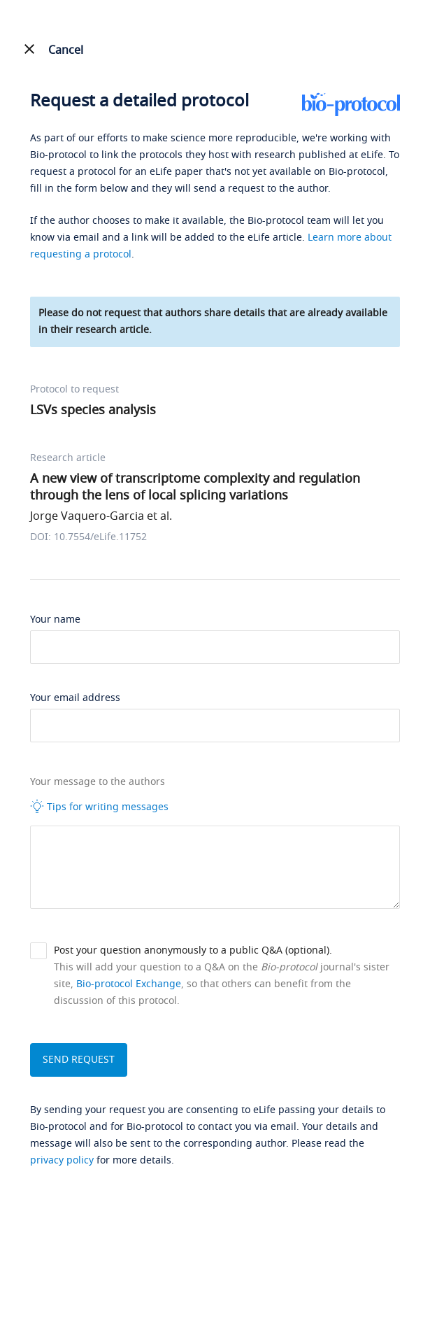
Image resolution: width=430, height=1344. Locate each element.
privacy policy (62, 1160)
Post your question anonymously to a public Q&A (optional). (193, 950)
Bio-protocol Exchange (128, 984)
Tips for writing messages (99, 806)
